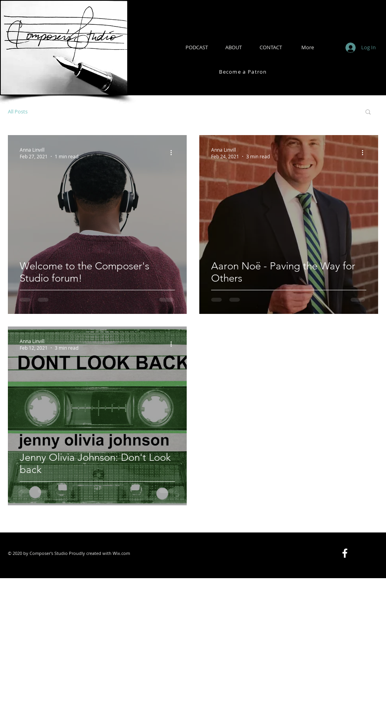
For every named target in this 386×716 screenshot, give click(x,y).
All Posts (18, 111)
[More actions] (173, 153)
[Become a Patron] (244, 72)
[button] (368, 112)
